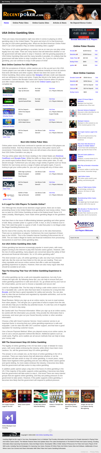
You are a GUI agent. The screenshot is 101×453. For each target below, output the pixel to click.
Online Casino (45, 82)
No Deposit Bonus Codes (81, 23)
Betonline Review (8, 105)
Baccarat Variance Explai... (36, 1)
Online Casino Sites (40, 23)
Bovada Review (7, 95)
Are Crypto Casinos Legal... (68, 1)
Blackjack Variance (52, 1)
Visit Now (52, 88)
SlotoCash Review (8, 126)
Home (6, 23)
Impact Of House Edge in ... (19, 1)
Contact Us (84, 452)
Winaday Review (8, 116)
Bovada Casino (74, 77)
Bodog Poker (74, 61)
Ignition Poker (7, 199)
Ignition (72, 65)
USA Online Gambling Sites (44, 435)
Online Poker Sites (20, 23)
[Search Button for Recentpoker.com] (97, 238)
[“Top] (50, 431)
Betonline (73, 54)
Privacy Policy (94, 452)
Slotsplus (39, 75)
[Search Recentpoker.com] (84, 238)
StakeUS (73, 85)
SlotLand (73, 88)
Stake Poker (6, 137)
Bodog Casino (74, 92)
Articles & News (59, 23)
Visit (96, 51)
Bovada (5, 292)
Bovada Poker (20, 158)
